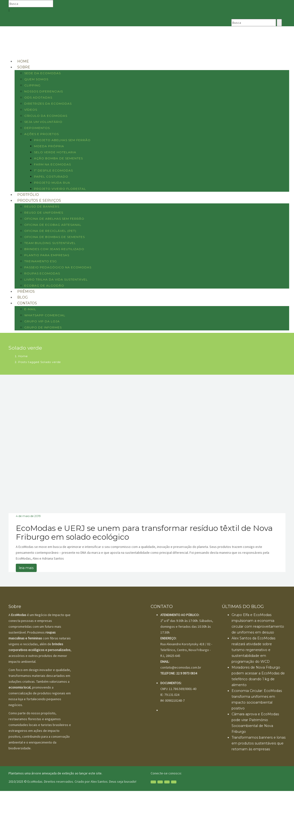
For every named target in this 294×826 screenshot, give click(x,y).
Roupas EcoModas (42, 273)
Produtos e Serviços (39, 200)
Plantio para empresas (46, 255)
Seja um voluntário (43, 122)
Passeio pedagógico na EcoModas (57, 267)
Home (23, 356)
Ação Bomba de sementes (58, 158)
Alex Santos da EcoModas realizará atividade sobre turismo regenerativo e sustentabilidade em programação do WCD (253, 650)
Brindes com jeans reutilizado (54, 249)
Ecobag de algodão (44, 285)
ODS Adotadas (38, 97)
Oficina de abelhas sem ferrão (54, 218)
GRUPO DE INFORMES (43, 327)
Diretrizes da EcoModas (48, 103)
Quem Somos (36, 79)
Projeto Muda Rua (52, 182)
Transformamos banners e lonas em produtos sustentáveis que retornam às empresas (258, 743)
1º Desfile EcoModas (53, 170)
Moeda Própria (49, 146)
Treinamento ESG (40, 261)
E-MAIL (30, 309)
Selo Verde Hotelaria (55, 152)
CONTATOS (27, 303)
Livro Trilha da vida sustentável (56, 279)
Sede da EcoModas (42, 73)
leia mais (26, 568)
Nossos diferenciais (43, 91)
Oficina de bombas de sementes (54, 237)
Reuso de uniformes (43, 212)
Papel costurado (51, 176)
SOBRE (23, 67)
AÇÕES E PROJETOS (41, 134)
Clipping (32, 85)
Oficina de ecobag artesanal (52, 225)
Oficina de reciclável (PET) (50, 231)
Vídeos (30, 109)
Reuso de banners (41, 206)
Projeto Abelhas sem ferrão (62, 140)
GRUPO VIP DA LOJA (42, 321)
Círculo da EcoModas (45, 116)
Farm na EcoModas (52, 164)
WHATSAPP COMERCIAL (44, 315)
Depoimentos (37, 128)
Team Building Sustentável (50, 243)
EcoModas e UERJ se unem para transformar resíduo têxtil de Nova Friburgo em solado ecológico (144, 532)
